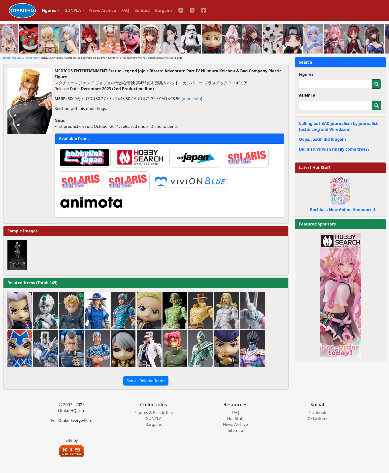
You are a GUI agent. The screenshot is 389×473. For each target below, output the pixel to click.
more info (192, 98)
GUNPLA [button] (73, 10)
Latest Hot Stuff (314, 167)
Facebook (317, 412)
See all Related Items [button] (146, 381)
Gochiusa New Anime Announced (342, 209)
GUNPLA (307, 95)
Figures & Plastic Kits (25, 57)
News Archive (102, 10)
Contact (142, 10)
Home (6, 57)
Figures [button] (49, 10)
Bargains (163, 10)
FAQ (125, 10)
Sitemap (235, 430)
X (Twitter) (317, 418)
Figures (306, 74)
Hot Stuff (235, 418)
